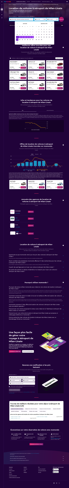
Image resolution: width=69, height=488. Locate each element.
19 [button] (49, 34)
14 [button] (27, 34)
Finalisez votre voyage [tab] (33, 411)
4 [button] (46, 29)
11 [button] (19, 34)
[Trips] (1, 15)
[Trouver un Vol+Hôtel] (1, 12)
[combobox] (13, 16)
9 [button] (41, 31)
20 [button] (51, 34)
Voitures (10, 4)
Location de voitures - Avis (15, 418)
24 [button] (17, 39)
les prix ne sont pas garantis (35, 453)
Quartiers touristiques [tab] (15, 411)
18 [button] (46, 34)
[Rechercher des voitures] (1, 9)
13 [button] (51, 31)
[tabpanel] (36, 123)
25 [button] (19, 39)
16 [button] (32, 34)
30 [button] (32, 39)
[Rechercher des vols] (1, 5)
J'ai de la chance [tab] (43, 411)
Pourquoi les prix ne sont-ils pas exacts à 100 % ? (37, 460)
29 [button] (30, 39)
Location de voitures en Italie (17, 4)
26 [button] (22, 39)
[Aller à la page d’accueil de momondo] (7, 1)
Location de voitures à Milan (38, 4)
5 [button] (22, 31)
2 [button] (41, 29)
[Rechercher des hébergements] (1, 7)
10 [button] (17, 34)
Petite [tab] (32, 154)
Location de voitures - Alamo (15, 416)
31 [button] (17, 42)
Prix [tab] (22, 110)
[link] (23, 68)
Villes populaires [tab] (24, 411)
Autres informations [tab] (50, 110)
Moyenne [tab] (36, 154)
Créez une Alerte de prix (55, 438)
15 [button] (30, 34)
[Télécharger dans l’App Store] (56, 472)
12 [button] (22, 34)
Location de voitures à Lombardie (27, 4)
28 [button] (27, 39)
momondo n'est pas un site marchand (37, 456)
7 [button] (27, 31)
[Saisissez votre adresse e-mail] (23, 383)
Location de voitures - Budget (42, 416)
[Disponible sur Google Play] (56, 469)
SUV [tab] (41, 154)
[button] (2, 1)
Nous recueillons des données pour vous (37, 458)
